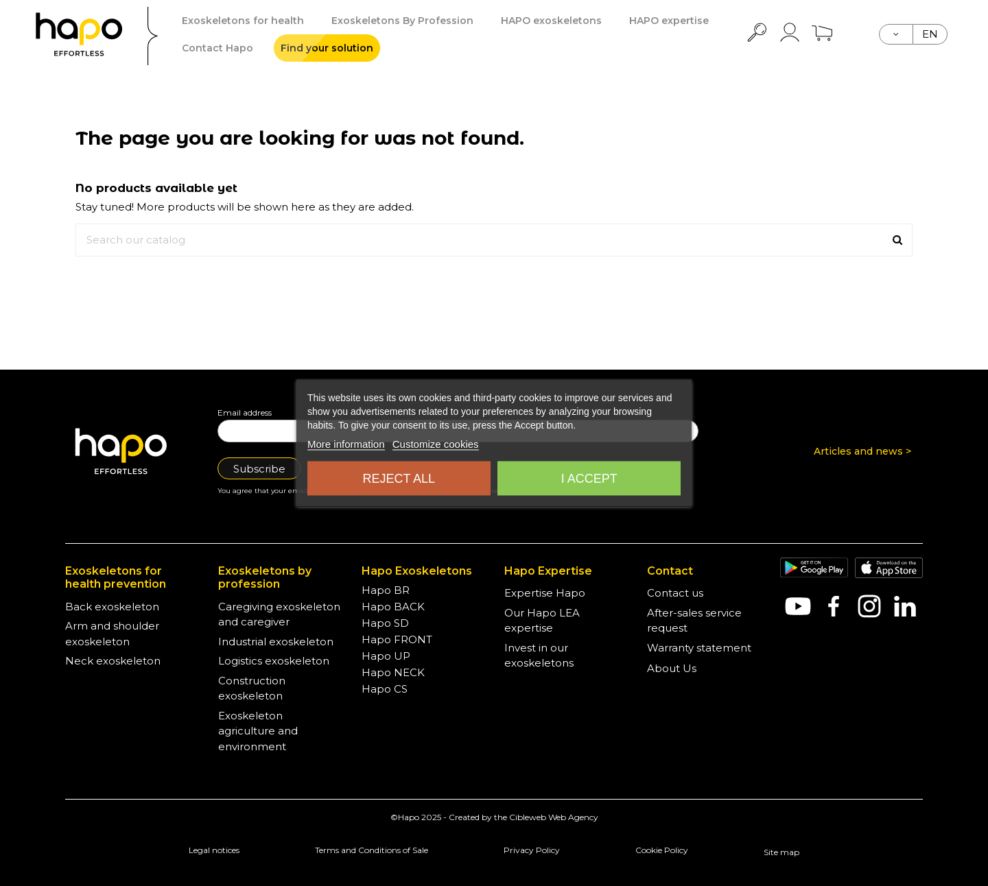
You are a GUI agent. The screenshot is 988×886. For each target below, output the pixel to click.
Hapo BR (386, 590)
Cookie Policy (661, 850)
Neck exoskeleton (113, 660)
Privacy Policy (532, 850)
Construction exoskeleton (251, 688)
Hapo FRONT (397, 639)
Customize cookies (435, 444)
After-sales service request (694, 620)
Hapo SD (385, 623)
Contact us (675, 592)
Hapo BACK (393, 606)
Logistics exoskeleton (273, 660)
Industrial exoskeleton (275, 641)
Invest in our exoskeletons (539, 655)
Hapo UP (386, 655)
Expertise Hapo (544, 592)
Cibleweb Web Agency (553, 817)
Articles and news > (862, 451)
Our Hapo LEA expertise (542, 620)
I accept (589, 479)
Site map (781, 852)
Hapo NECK (393, 672)
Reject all (398, 479)
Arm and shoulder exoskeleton (112, 633)
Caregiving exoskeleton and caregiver (279, 614)
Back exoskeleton (112, 606)
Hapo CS (385, 688)
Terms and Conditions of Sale (371, 850)
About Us (671, 668)
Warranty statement (699, 647)
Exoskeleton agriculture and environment (258, 731)
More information (346, 444)
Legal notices (214, 850)
